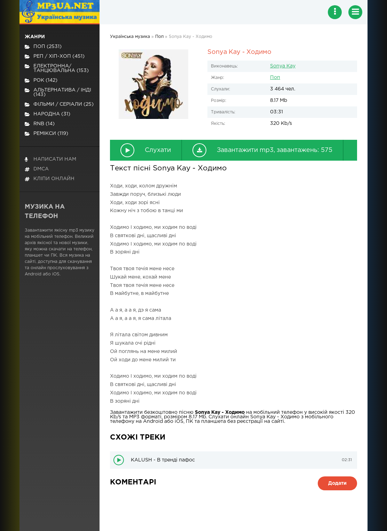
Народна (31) (47, 114)
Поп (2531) (43, 47)
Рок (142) (41, 80)
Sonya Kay (282, 66)
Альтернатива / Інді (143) (58, 92)
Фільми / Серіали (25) (59, 104)
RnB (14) (40, 124)
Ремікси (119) (46, 133)
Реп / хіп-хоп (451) (55, 56)
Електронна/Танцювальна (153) (57, 68)
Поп (275, 77)
